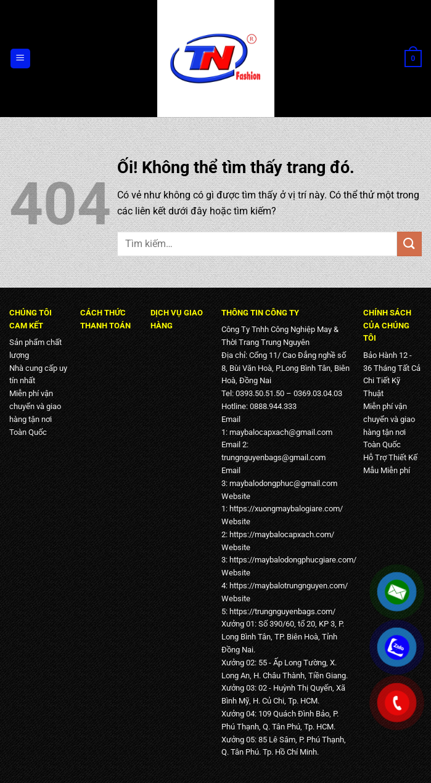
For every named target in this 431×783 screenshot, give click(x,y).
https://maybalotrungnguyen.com (287, 585)
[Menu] (20, 59)
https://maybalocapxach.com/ (281, 534)
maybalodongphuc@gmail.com (283, 483)
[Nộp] (409, 244)
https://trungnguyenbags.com (280, 611)
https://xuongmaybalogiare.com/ (286, 508)
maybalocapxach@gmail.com (280, 432)
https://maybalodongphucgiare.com (291, 559)
